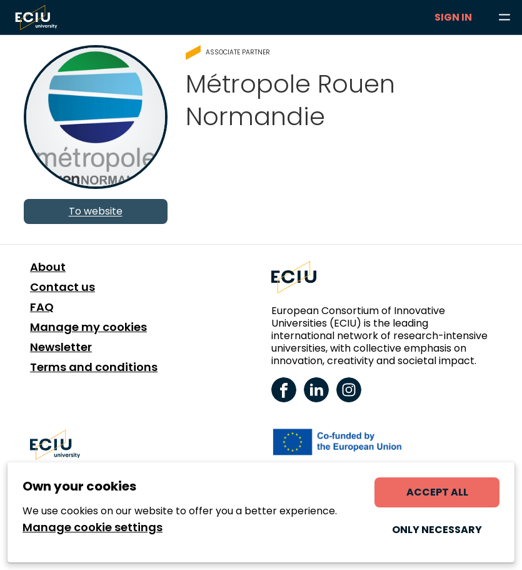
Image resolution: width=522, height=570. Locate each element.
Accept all (437, 492)
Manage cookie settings (93, 527)
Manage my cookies (88, 327)
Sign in (453, 17)
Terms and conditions (94, 367)
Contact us (62, 287)
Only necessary (437, 529)
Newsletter (61, 347)
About (48, 267)
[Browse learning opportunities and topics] (504, 18)
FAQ (42, 307)
